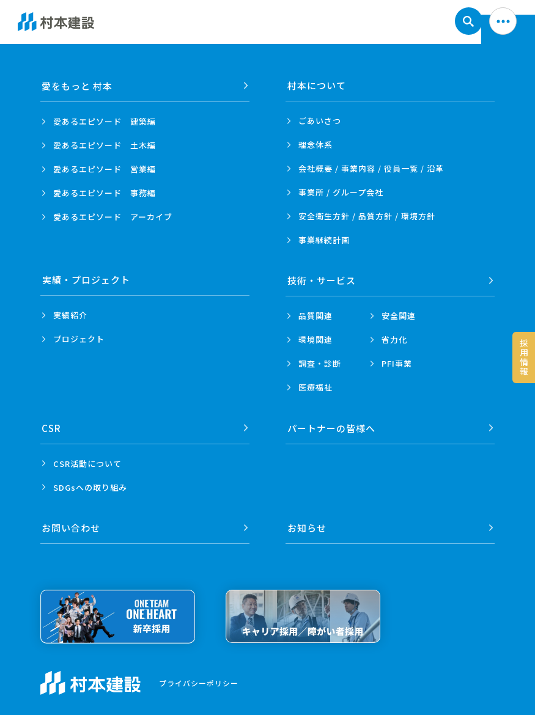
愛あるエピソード (104, 121)
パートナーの (331, 426)
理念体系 (315, 144)
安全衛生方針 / (366, 216)
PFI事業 (397, 363)
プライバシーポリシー (198, 680)
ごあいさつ (319, 121)
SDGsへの (90, 485)
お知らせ (307, 525)
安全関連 (399, 315)
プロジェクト (79, 339)
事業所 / (340, 192)
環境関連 (315, 339)
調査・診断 (319, 363)
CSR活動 (87, 462)
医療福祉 (315, 386)
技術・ (321, 279)
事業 (324, 240)
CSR (52, 426)
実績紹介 (70, 315)
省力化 (394, 339)
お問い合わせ (71, 525)
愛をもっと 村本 (77, 85)
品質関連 (315, 315)
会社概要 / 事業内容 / (371, 168)
